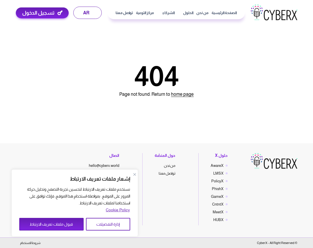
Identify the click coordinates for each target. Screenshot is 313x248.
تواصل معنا (124, 13)
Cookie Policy (118, 210)
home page (182, 94)
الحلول (188, 13)
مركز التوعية (145, 13)
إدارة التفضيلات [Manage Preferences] (108, 224)
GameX (217, 196)
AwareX (217, 165)
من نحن (202, 13)
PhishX (218, 189)
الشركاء (168, 13)
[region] (74, 203)
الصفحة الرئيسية (224, 13)
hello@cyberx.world (104, 165)
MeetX (218, 212)
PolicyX (217, 181)
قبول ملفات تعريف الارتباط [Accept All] (51, 224)
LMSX (218, 173)
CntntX (218, 204)
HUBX (218, 220)
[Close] (134, 174)
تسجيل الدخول (38, 13)
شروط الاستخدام (30, 243)
